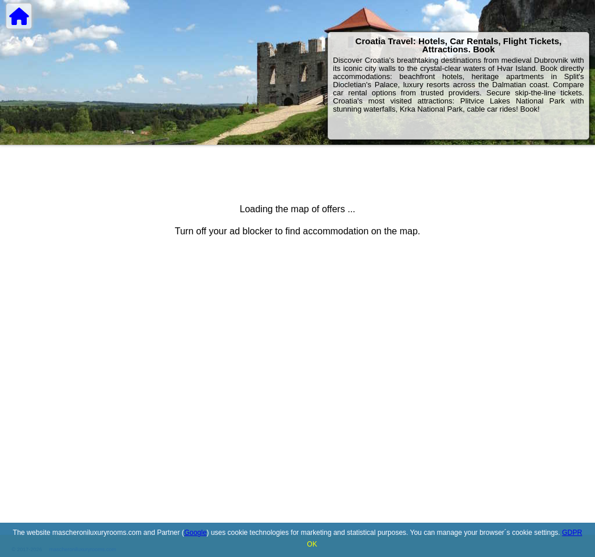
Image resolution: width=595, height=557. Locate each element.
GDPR (572, 533)
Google (195, 533)
